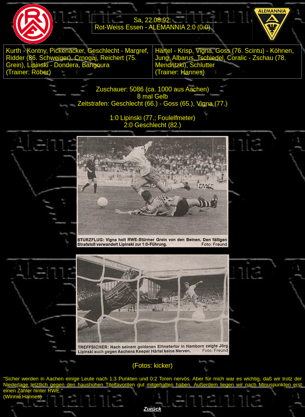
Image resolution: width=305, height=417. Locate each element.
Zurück (152, 409)
